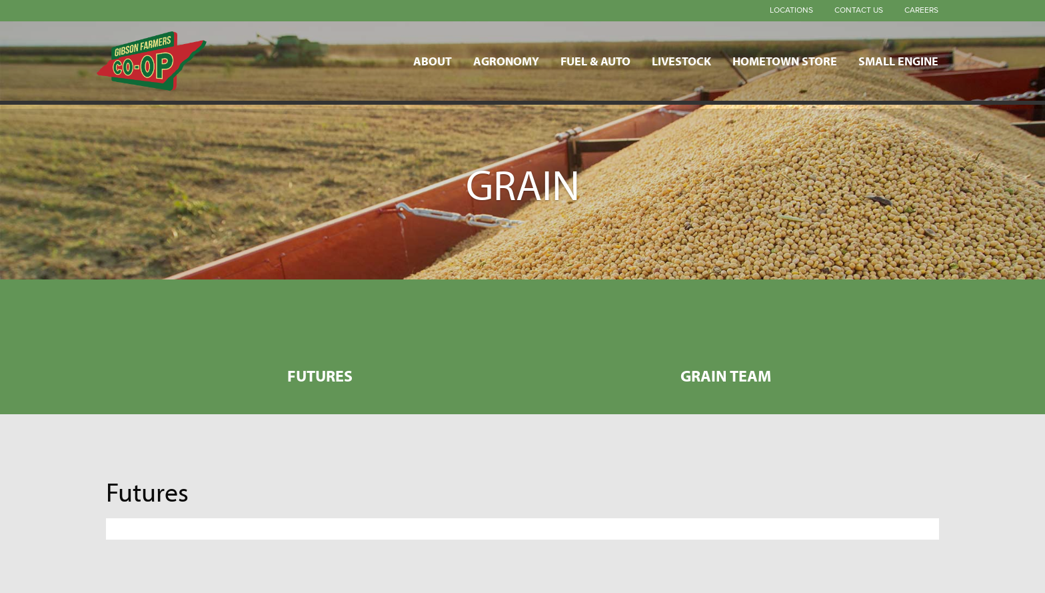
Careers (921, 10)
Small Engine (898, 61)
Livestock (681, 61)
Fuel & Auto (595, 61)
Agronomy (506, 61)
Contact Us (858, 10)
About (432, 61)
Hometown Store (784, 61)
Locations (791, 10)
